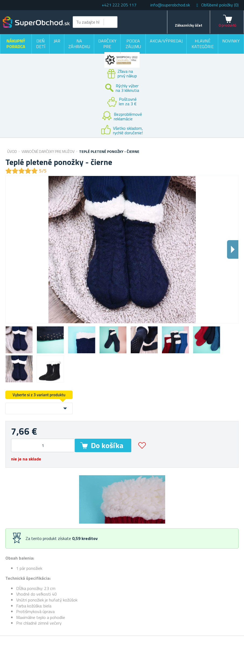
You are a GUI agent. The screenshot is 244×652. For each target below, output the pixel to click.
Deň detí (40, 44)
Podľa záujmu (133, 44)
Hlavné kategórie (203, 44)
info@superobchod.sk (170, 5)
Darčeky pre (107, 44)
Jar (57, 41)
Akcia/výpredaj (166, 41)
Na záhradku (79, 44)
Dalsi (232, 249)
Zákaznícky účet (188, 25)
